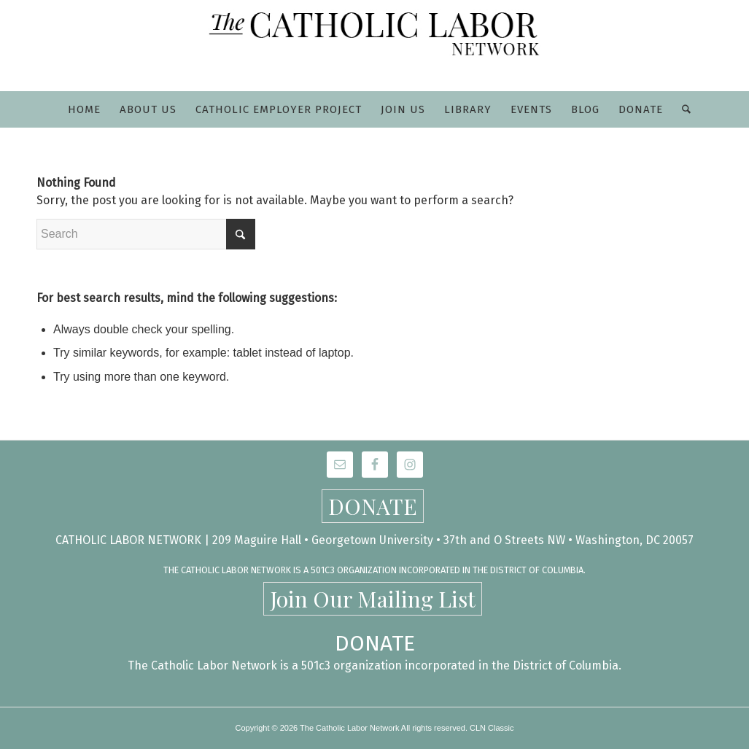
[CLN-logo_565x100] (375, 45)
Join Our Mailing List (373, 598)
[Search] (681, 109)
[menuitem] (84, 109)
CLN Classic (492, 727)
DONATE (372, 506)
